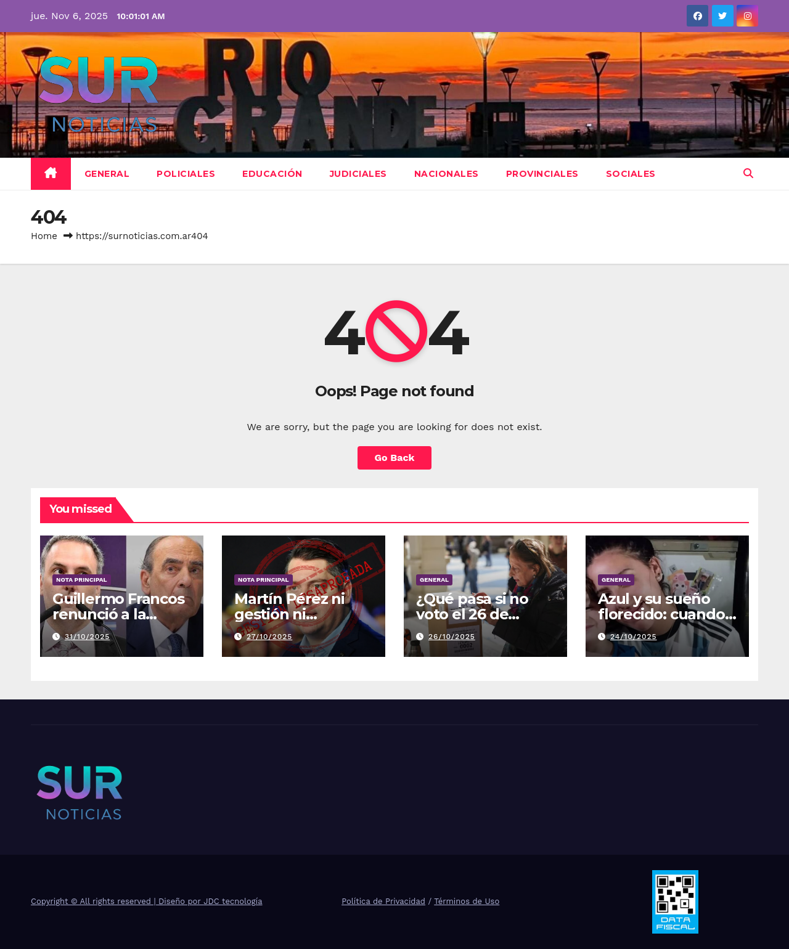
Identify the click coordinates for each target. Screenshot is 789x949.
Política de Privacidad (383, 901)
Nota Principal (81, 579)
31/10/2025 (87, 636)
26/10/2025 (451, 636)
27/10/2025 (269, 636)
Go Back (395, 457)
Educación (272, 173)
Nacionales (446, 173)
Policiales (186, 173)
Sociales (631, 173)
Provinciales (542, 173)
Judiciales (358, 173)
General (107, 173)
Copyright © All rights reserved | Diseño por (117, 901)
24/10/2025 (633, 636)
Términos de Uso (466, 901)
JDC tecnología (232, 901)
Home (44, 236)
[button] (748, 173)
